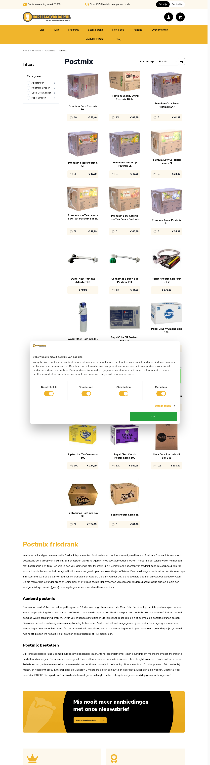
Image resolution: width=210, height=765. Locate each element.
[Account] (168, 16)
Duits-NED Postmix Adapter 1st (83, 280)
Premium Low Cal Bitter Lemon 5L (166, 161)
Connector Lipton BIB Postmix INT (124, 280)
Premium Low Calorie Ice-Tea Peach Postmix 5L (125, 217)
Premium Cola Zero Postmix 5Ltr (167, 105)
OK (154, 422)
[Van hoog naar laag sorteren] (182, 62)
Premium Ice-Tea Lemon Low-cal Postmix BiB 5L (83, 217)
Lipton (147, 607)
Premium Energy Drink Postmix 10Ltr (125, 97)
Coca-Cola (125, 607)
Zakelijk (163, 4)
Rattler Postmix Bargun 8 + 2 (166, 280)
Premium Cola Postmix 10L (83, 108)
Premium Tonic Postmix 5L (166, 222)
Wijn (56, 30)
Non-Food (118, 30)
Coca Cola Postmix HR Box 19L (166, 456)
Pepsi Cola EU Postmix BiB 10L (125, 339)
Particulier (177, 4)
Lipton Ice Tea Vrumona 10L (83, 456)
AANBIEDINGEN (96, 39)
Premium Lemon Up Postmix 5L (125, 164)
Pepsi (136, 607)
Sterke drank (95, 30)
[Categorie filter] (41, 76)
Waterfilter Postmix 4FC (83, 339)
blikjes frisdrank (82, 634)
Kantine (137, 30)
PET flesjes (101, 634)
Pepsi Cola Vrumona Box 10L (166, 330)
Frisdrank (73, 30)
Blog (118, 39)
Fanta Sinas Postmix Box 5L (83, 514)
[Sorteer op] (168, 61)
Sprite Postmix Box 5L (125, 514)
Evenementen (160, 30)
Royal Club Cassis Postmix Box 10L (125, 456)
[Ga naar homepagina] (26, 50)
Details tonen (163, 412)
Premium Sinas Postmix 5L (82, 164)
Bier (42, 30)
